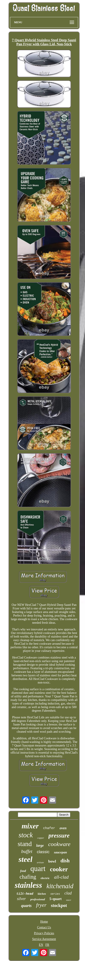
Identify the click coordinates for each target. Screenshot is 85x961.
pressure (59, 835)
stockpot (59, 905)
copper (40, 837)
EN (41, 944)
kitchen (42, 893)
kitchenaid (60, 886)
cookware (59, 844)
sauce (68, 900)
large (40, 845)
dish (65, 860)
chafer (49, 828)
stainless (28, 885)
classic (43, 851)
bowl (52, 861)
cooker (59, 869)
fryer (41, 905)
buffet (26, 851)
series (55, 894)
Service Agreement (44, 939)
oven (63, 828)
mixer (30, 826)
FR (47, 944)
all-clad (61, 877)
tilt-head (24, 894)
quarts (26, 905)
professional (37, 899)
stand (25, 843)
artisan (40, 862)
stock (26, 835)
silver (21, 898)
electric (45, 878)
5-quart (55, 899)
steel (25, 859)
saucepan (60, 852)
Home (44, 921)
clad (68, 893)
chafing (28, 877)
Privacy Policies (44, 933)
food (23, 871)
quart (38, 869)
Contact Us (44, 927)
